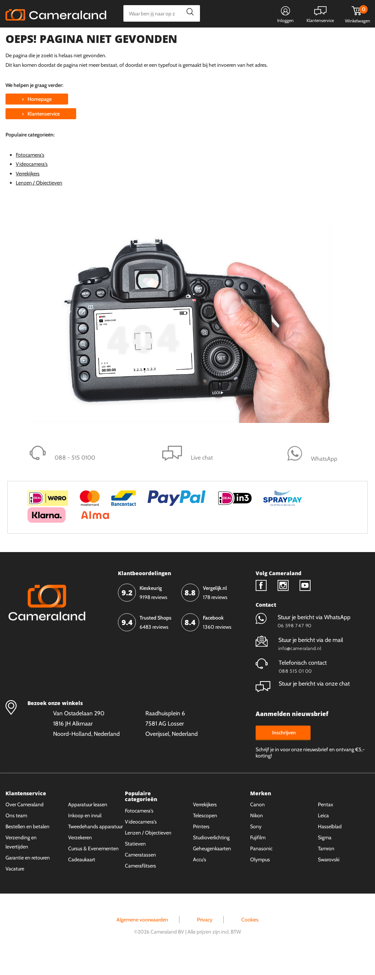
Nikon (256, 833)
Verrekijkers (28, 191)
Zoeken (188, 13)
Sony (255, 844)
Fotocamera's (30, 173)
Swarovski (328, 877)
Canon (257, 822)
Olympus (260, 877)
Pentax (325, 822)
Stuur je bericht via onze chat (303, 701)
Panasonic (261, 866)
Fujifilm (258, 855)
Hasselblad (330, 844)
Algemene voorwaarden (142, 937)
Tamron (326, 866)
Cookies (250, 937)
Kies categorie (32, 38)
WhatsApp (244, 39)
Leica (323, 833)
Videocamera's (32, 182)
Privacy (204, 937)
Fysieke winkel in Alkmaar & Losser (312, 39)
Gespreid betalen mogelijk (189, 39)
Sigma (324, 855)
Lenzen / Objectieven (39, 200)
